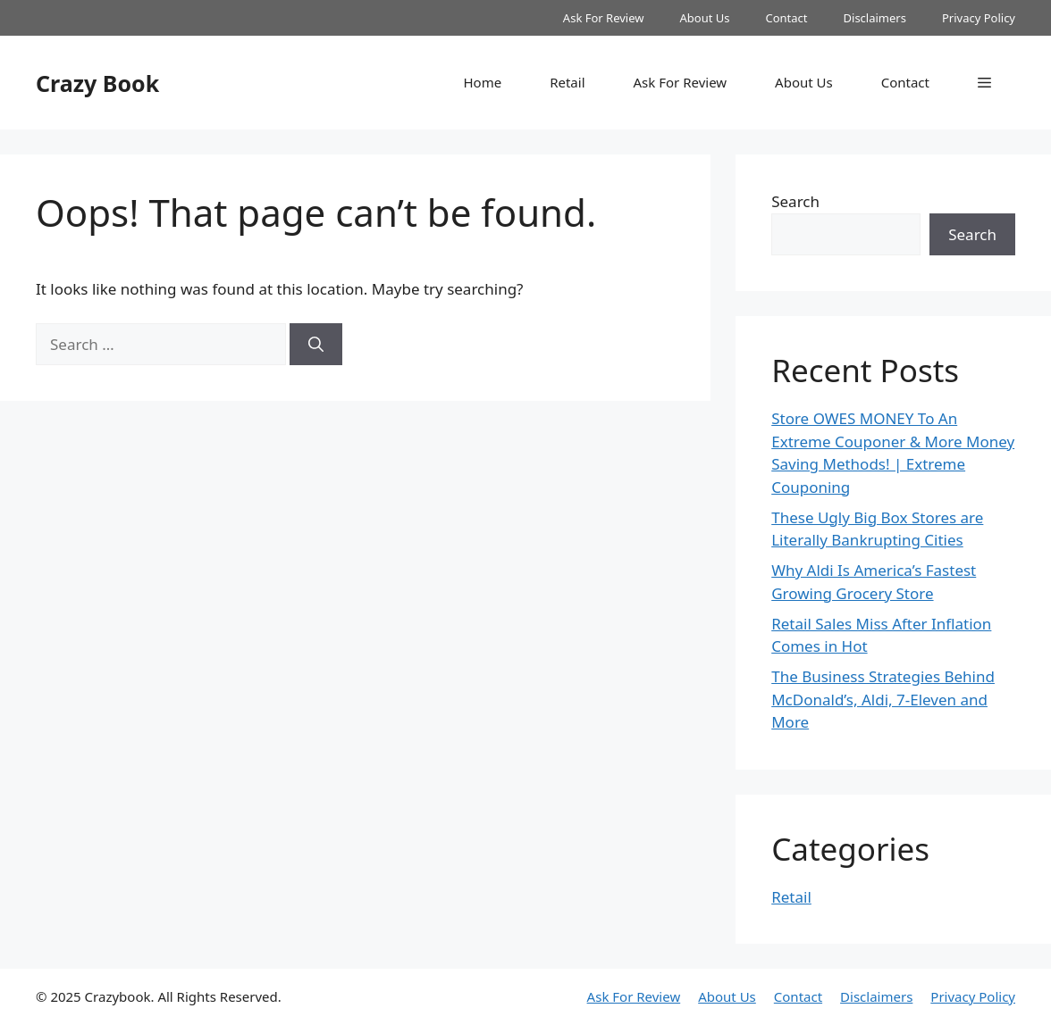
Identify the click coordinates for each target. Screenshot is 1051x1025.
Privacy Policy (978, 18)
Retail (567, 82)
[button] (984, 83)
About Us (704, 18)
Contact (787, 18)
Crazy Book (97, 83)
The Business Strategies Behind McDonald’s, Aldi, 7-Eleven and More (883, 699)
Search (795, 201)
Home (482, 82)
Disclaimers (875, 18)
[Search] (316, 344)
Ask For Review (603, 18)
